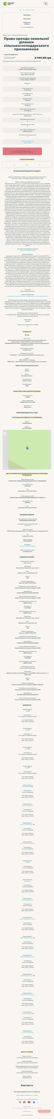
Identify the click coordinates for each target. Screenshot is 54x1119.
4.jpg (26, 768)
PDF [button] (21, 152)
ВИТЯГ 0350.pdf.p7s (27, 805)
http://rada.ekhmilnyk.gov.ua (27, 546)
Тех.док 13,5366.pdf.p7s (27, 1032)
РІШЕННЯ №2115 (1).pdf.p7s (27, 994)
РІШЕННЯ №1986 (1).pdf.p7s (27, 957)
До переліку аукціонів (28, 10)
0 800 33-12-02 (27, 1106)
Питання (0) (27, 18)
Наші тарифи (27, 143)
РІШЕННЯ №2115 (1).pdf (26, 976)
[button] (27, 448)
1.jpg (26, 711)
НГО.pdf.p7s (28, 881)
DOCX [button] (30, 152)
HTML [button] (25, 152)
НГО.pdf (28, 862)
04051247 (28, 525)
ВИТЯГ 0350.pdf (26, 786)
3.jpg (26, 749)
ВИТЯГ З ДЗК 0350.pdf (27, 824)
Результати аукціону (27, 23)
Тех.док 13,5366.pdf (26, 1013)
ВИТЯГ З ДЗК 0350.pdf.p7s (28, 843)
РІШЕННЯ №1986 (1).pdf (26, 938)
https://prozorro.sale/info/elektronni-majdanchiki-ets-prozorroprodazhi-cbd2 (27, 296)
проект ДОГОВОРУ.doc (28, 900)
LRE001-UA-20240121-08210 (27, 250)
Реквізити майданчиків (27, 141)
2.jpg (26, 730)
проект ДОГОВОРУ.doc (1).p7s (27, 919)
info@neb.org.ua (27, 1111)
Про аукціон (27, 15)
